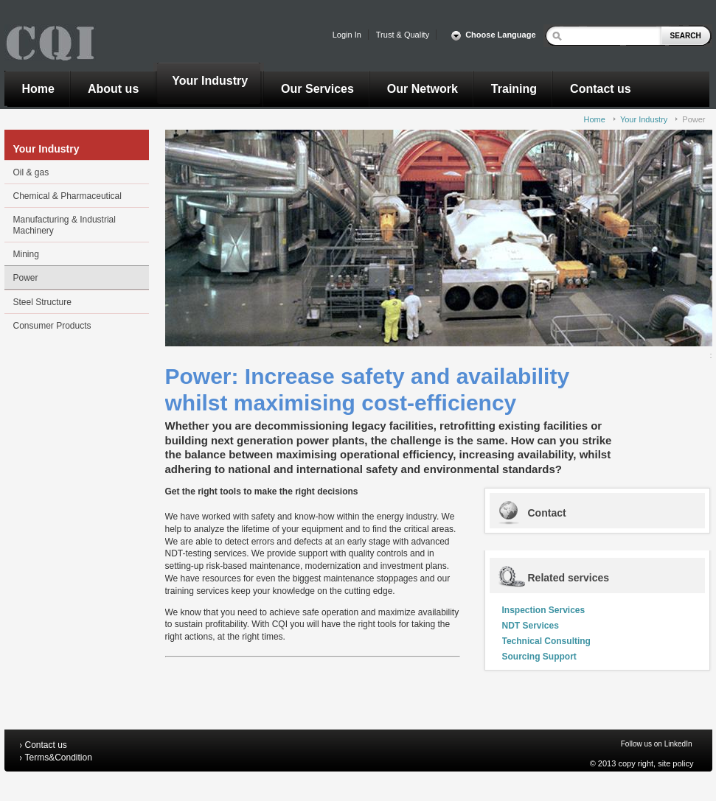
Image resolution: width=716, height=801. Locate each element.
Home (594, 119)
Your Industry (643, 119)
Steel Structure (42, 302)
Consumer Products (52, 326)
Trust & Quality (402, 34)
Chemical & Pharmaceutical (67, 196)
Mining (26, 254)
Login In (347, 34)
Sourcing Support (539, 656)
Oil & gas (31, 172)
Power (693, 119)
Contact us (46, 745)
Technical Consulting (546, 641)
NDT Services (530, 625)
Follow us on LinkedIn (656, 744)
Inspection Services (543, 610)
